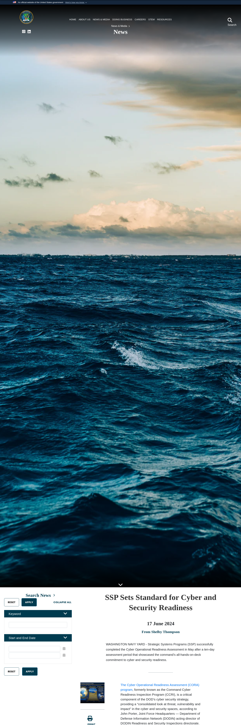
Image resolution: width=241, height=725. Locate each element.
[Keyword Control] (38, 627)
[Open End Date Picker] (66, 658)
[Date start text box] (34, 651)
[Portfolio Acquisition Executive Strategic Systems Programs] (26, 18)
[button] (76, 2)
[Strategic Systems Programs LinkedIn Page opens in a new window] (29, 31)
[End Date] (34, 658)
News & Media (119, 26)
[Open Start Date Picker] (66, 651)
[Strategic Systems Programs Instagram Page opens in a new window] (23, 31)
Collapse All (64, 605)
